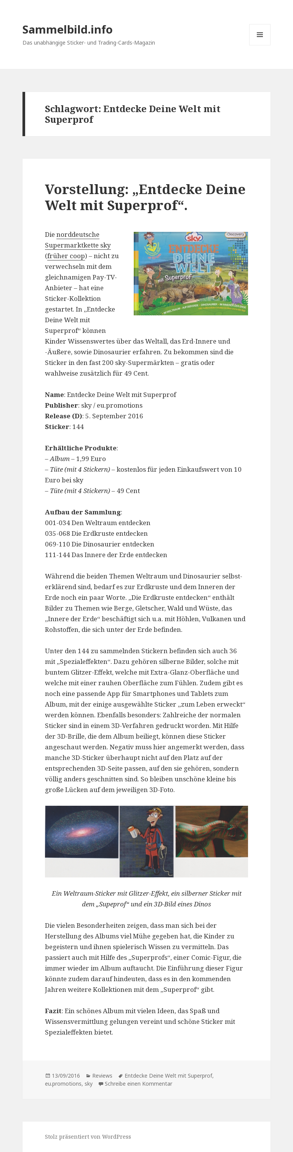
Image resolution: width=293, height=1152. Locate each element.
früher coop (66, 255)
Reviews (102, 1075)
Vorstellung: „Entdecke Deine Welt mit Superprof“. (145, 197)
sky (89, 1083)
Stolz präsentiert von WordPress (88, 1136)
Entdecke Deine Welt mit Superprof (168, 1075)
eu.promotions (63, 1083)
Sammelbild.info (67, 29)
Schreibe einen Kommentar (138, 1083)
